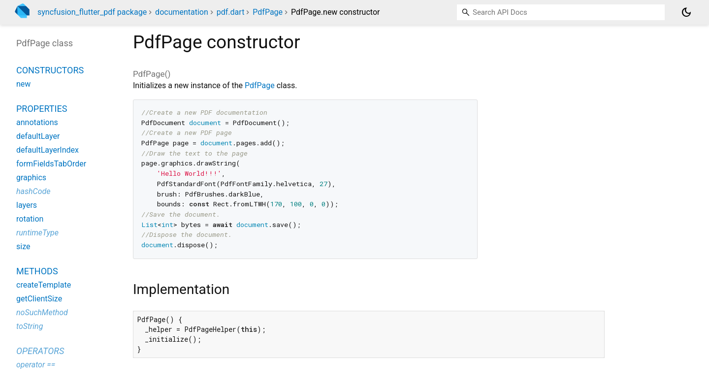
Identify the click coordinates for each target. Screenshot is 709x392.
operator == (35, 364)
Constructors (50, 70)
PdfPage (268, 12)
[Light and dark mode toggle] (686, 12)
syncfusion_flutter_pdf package (92, 12)
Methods (37, 271)
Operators (40, 351)
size (23, 246)
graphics (31, 177)
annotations (37, 122)
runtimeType (37, 232)
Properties (41, 108)
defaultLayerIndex (47, 150)
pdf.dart (231, 12)
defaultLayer (38, 136)
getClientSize (39, 298)
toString (29, 326)
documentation (181, 12)
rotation (29, 219)
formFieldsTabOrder (51, 163)
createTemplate (43, 285)
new (23, 84)
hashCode (33, 191)
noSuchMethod (42, 312)
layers (26, 205)
